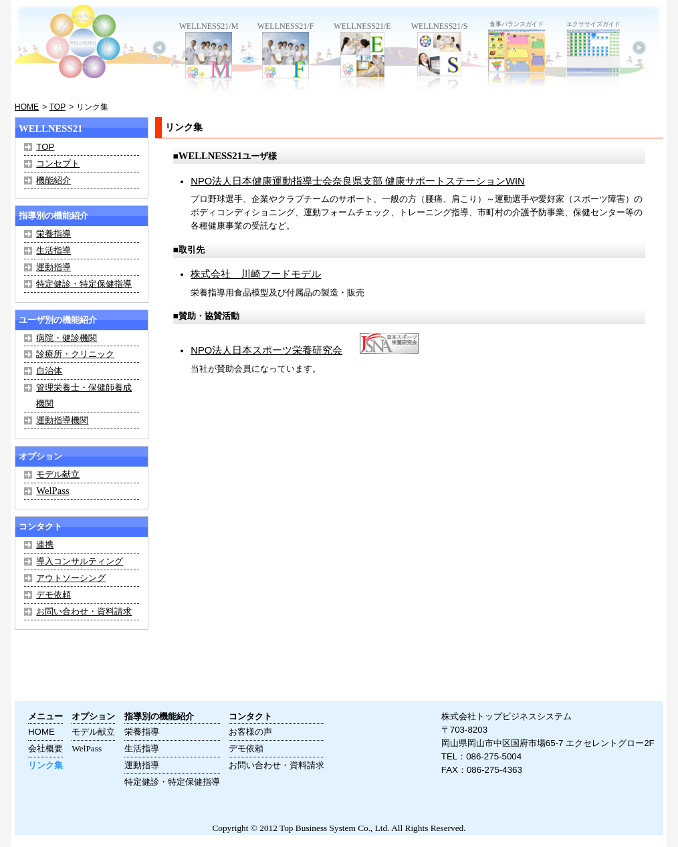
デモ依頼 (53, 595)
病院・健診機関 (66, 338)
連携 (44, 544)
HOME (27, 107)
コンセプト (58, 163)
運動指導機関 (62, 420)
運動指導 (53, 267)
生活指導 (53, 250)
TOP (57, 107)
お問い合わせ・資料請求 (84, 611)
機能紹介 (53, 180)
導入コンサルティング (79, 561)
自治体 (49, 371)
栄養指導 (53, 234)
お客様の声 (250, 732)
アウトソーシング (71, 578)
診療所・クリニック (75, 354)
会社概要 (45, 748)
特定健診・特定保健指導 (84, 284)
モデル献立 (58, 474)
